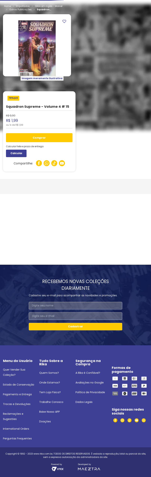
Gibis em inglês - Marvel (48, 34)
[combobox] (75, 12)
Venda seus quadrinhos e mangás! (25, 3)
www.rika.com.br (43, 453)
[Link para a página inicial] (7, 34)
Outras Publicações (20, 38)
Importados (23, 34)
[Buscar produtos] (101, 12)
